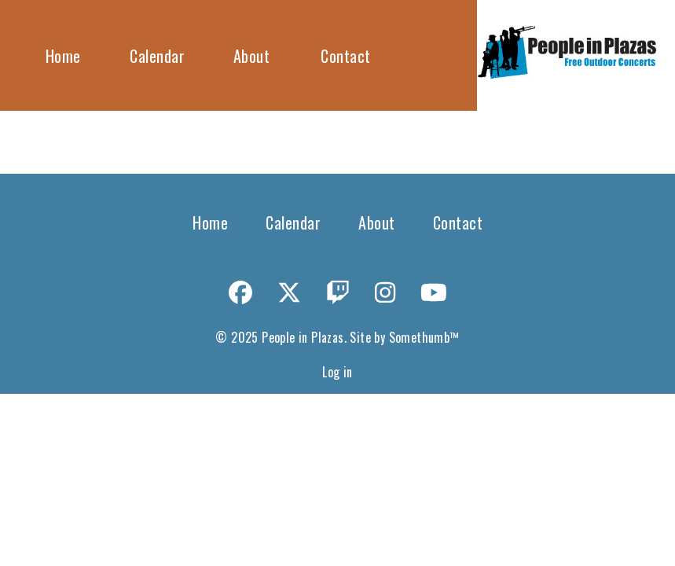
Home (63, 56)
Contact (346, 56)
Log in (337, 371)
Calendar (157, 56)
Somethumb (419, 337)
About (251, 56)
